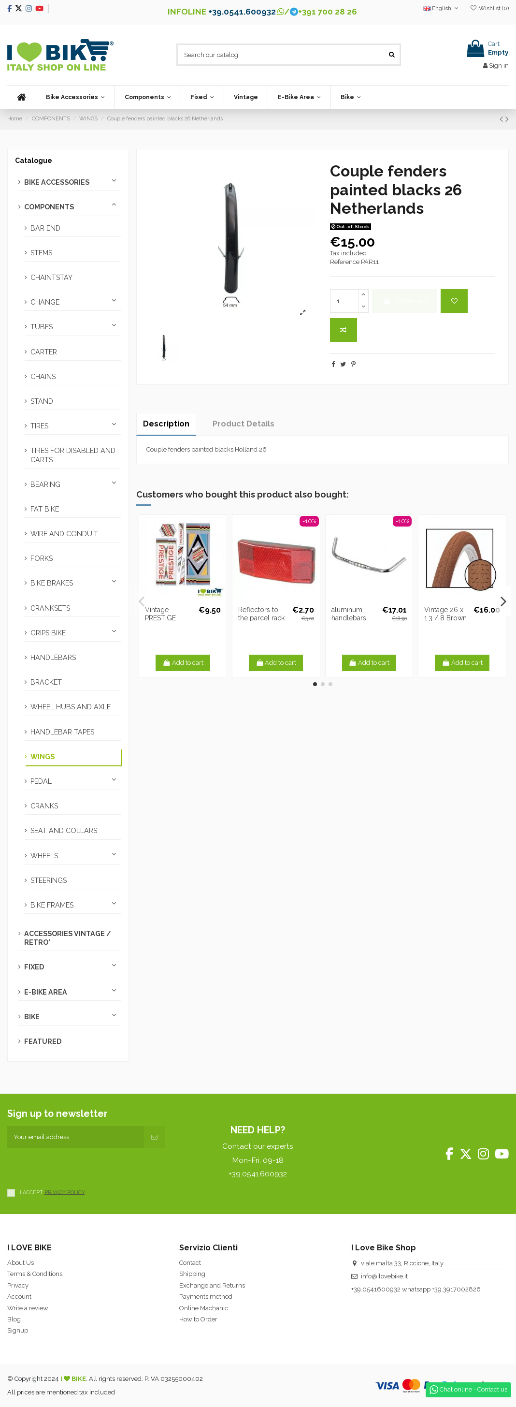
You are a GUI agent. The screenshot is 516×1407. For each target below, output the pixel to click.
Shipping (192, 1273)
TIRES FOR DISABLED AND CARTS (72, 455)
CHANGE (44, 302)
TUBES (41, 327)
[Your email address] (75, 1137)
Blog (14, 1319)
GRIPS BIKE (48, 633)
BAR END (45, 228)
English (441, 8)
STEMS (41, 253)
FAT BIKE (44, 509)
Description (166, 423)
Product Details (243, 423)
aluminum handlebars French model (353, 618)
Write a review (27, 1308)
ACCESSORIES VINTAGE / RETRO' (67, 938)
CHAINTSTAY (51, 277)
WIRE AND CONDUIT (64, 534)
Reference (344, 261)
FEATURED (42, 1041)
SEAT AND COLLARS (63, 831)
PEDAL (41, 781)
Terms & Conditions (34, 1273)
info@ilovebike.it (384, 1276)
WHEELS (44, 856)
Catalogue (33, 160)
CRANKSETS (50, 608)
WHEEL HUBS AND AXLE (70, 707)
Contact (190, 1262)
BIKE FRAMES (51, 905)
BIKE (32, 1017)
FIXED (34, 967)
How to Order (198, 1319)
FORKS (41, 558)
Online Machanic (203, 1308)
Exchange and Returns (212, 1285)
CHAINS (43, 377)
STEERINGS (48, 880)
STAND (41, 401)
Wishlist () (489, 8)
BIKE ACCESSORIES (56, 182)
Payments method (205, 1296)
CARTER (43, 352)
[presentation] (80, 1167)
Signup (17, 1330)
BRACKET (46, 682)
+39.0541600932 (376, 1289)
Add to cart (405, 301)
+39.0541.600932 (242, 11)
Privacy (18, 1285)
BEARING (45, 484)
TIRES (39, 426)
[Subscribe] (154, 1137)
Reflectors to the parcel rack (261, 614)
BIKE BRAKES (51, 583)
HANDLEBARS (53, 657)
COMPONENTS (49, 207)
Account (19, 1296)
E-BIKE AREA (45, 992)
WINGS (42, 757)
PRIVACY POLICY (64, 1192)
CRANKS (44, 806)
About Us (20, 1262)
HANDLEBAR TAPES (62, 732)
